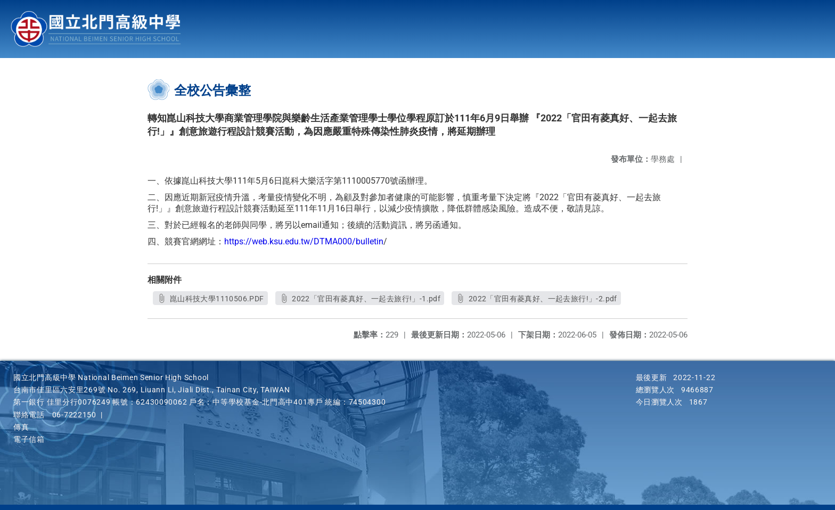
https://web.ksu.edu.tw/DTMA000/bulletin (303, 241)
